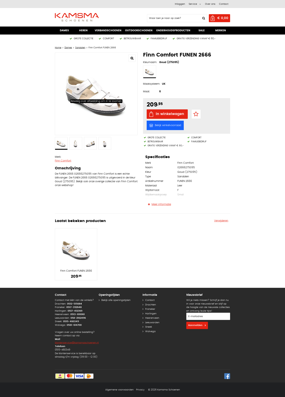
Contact (223, 4)
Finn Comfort (63, 161)
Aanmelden (195, 325)
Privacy (140, 390)
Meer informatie (161, 204)
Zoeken (203, 18)
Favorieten (196, 114)
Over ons (210, 4)
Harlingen (150, 314)
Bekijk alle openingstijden (116, 300)
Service (193, 4)
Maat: (146, 91)
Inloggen (180, 4)
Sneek (148, 327)
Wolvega (150, 331)
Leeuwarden (152, 322)
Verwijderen (221, 220)
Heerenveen (152, 318)
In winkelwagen (170, 114)
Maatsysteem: (151, 84)
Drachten (150, 305)
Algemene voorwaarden (119, 390)
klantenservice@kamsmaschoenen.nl (77, 343)
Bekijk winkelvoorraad (168, 125)
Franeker (150, 309)
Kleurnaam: (150, 62)
